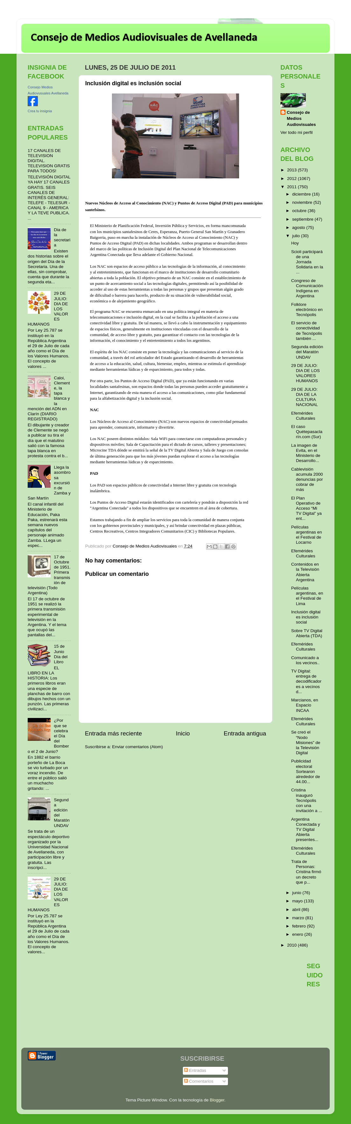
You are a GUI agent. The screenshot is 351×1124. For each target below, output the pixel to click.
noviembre (302, 202)
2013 (292, 170)
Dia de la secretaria (62, 237)
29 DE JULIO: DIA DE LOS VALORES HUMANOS (305, 373)
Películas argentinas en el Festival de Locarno (306, 535)
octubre (300, 210)
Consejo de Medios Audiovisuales (301, 118)
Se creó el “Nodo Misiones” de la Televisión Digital (305, 742)
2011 (292, 186)
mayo (298, 901)
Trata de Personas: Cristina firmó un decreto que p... (306, 872)
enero (298, 934)
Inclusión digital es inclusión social (305, 617)
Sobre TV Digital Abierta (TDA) (306, 633)
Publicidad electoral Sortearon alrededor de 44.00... (305, 771)
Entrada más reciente (113, 733)
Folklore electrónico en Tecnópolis (307, 309)
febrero (299, 926)
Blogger (217, 1100)
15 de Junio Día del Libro (60, 654)
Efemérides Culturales (303, 416)
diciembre (302, 194)
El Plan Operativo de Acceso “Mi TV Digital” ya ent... (306, 508)
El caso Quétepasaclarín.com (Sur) (306, 431)
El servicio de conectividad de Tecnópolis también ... (306, 331)
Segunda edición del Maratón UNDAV (307, 351)
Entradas (195, 1070)
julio (296, 235)
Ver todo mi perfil (296, 132)
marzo (298, 917)
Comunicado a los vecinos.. (305, 660)
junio (297, 892)
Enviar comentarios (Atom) (137, 746)
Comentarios (198, 1081)
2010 (292, 945)
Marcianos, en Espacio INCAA (304, 705)
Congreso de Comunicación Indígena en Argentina (307, 288)
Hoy (295, 243)
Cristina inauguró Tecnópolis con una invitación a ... (306, 800)
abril (296, 909)
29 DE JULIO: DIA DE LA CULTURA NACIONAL (304, 397)
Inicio (183, 733)
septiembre (303, 219)
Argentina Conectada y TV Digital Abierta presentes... (305, 829)
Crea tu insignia (40, 111)
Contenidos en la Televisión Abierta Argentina (305, 572)
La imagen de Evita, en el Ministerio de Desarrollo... (305, 453)
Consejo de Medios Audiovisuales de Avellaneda (144, 38)
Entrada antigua (245, 733)
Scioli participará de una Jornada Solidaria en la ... (307, 262)
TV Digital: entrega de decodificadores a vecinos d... (306, 681)
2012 (292, 178)
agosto (299, 227)
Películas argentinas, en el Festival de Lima (307, 596)
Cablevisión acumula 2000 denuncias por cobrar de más (307, 479)
